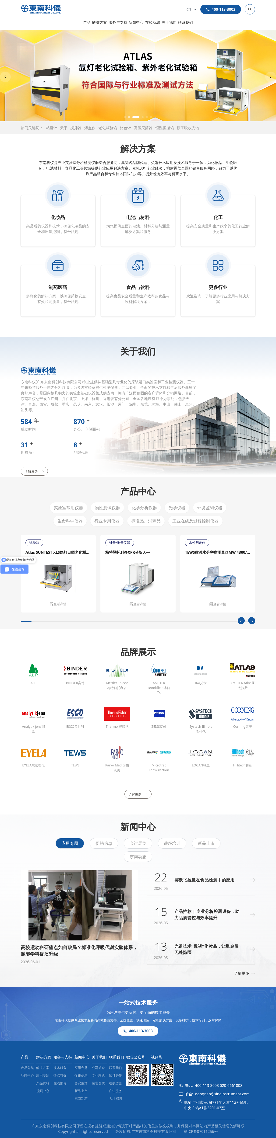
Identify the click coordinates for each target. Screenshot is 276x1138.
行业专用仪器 (107, 521)
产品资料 (42, 1083)
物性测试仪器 (107, 507)
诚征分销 (115, 1075)
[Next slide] (270, 77)
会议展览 (138, 843)
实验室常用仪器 (68, 507)
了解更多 (34, 471)
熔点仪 (90, 127)
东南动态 (138, 856)
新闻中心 (136, 22)
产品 (87, 22)
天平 (63, 127)
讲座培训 (172, 843)
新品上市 (206, 843)
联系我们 (185, 22)
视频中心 (42, 1091)
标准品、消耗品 (146, 521)
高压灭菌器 (143, 127)
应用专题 (69, 843)
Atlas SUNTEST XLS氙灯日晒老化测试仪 (58, 552)
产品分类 (27, 1067)
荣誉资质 (98, 1083)
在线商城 (152, 22)
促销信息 (104, 843)
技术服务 (60, 1067)
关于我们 (169, 22)
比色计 (125, 127)
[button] (125, 117)
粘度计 (51, 127)
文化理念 (98, 1075)
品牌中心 (27, 1075)
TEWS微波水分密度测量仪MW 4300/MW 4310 (218, 552)
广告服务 (115, 1091)
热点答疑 (60, 1075)
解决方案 (99, 22)
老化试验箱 (107, 127)
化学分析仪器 (144, 507)
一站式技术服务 (138, 1002)
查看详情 (58, 604)
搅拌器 (75, 127)
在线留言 (115, 1083)
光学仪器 (177, 507)
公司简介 (98, 1067)
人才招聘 (115, 1098)
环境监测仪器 (209, 507)
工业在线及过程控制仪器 (195, 521)
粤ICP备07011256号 (201, 1131)
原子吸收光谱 (188, 127)
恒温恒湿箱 (164, 127)
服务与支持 (118, 22)
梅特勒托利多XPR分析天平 (127, 552)
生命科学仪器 (70, 521)
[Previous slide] (5, 77)
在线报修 (60, 1083)
